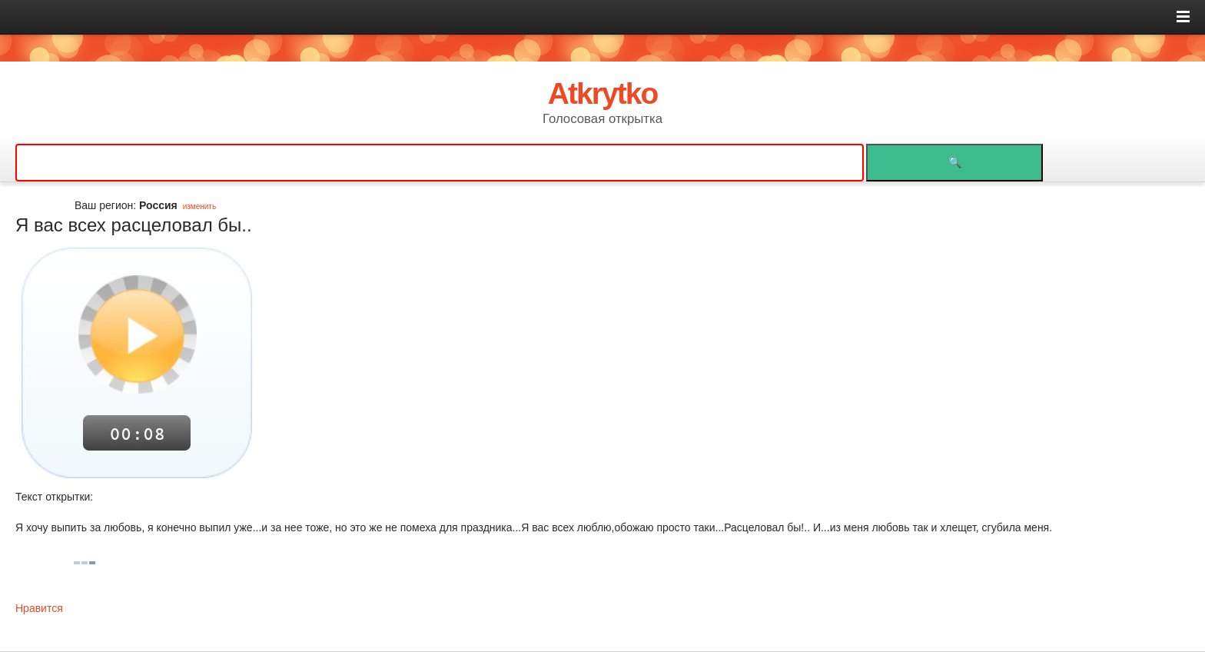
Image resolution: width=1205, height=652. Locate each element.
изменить (200, 206)
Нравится (39, 608)
